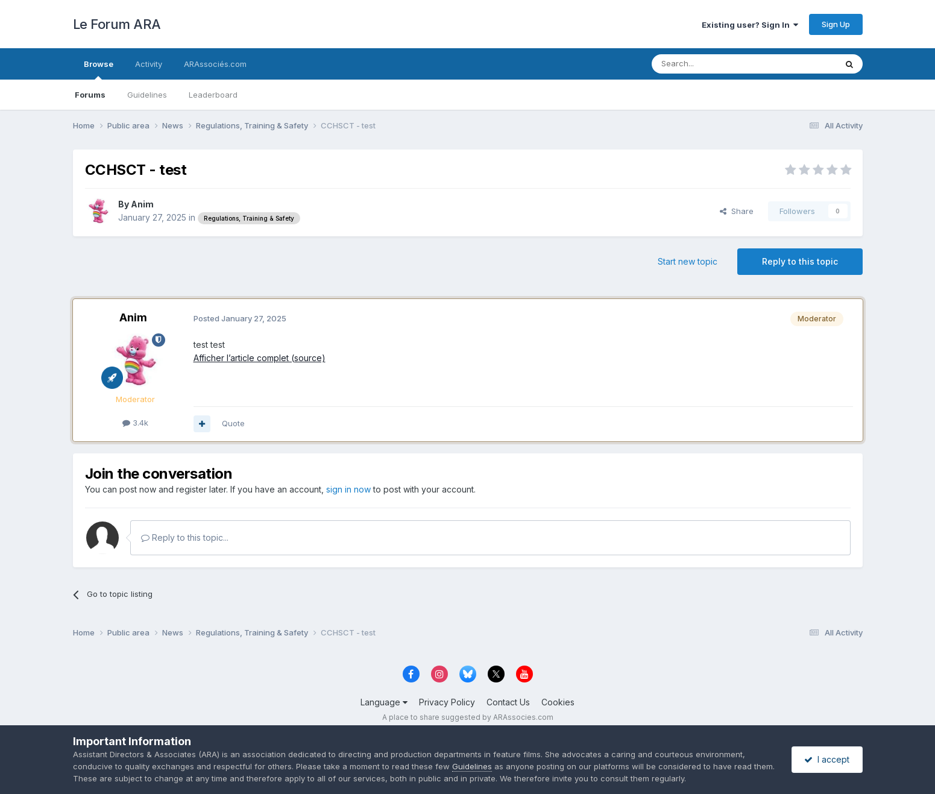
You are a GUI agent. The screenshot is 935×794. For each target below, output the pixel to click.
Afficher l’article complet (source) (260, 358)
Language (384, 702)
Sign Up (836, 24)
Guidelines (147, 94)
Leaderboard (213, 94)
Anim (142, 204)
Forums (90, 94)
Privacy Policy (447, 702)
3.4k (135, 422)
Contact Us (508, 702)
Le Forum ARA (117, 24)
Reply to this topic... (184, 537)
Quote (233, 423)
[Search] (713, 64)
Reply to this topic (800, 261)
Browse (98, 69)
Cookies (558, 702)
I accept (826, 759)
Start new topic (687, 261)
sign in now (348, 489)
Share (737, 211)
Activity (148, 64)
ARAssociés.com (215, 64)
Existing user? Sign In (750, 25)
